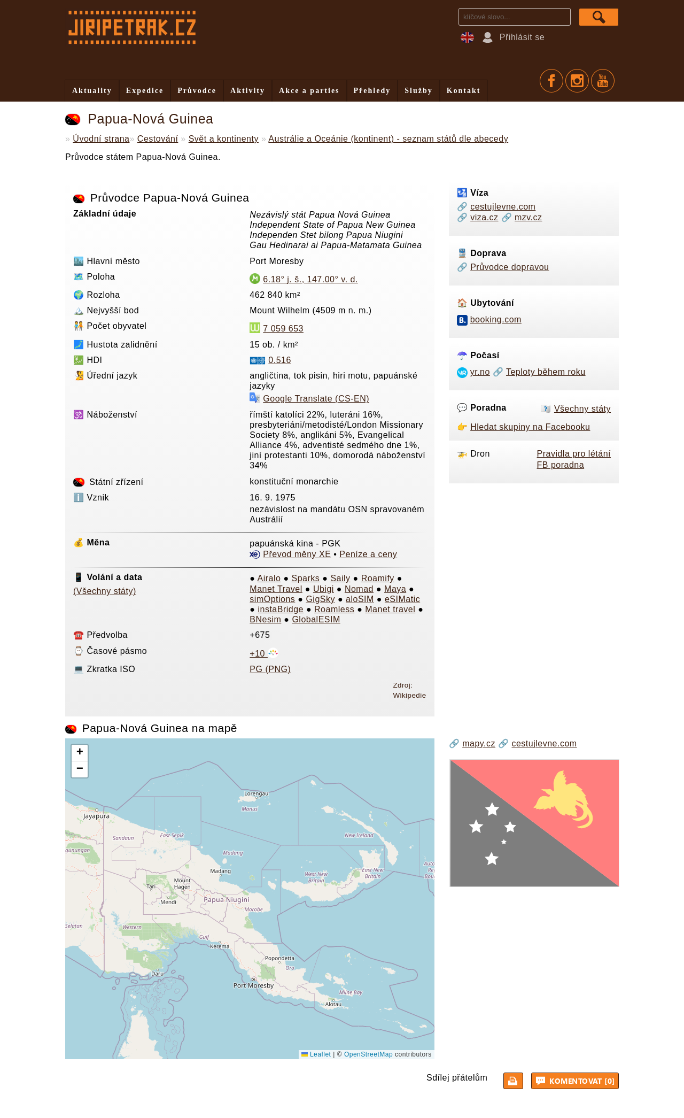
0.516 (279, 360)
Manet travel (390, 609)
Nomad (359, 588)
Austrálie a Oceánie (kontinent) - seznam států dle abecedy (388, 138)
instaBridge (281, 609)
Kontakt (464, 91)
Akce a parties (309, 91)
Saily (340, 578)
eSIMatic (402, 599)
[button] (80, 753)
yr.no (480, 371)
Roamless (334, 609)
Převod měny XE (297, 554)
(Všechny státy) (104, 591)
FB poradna (561, 464)
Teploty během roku (546, 371)
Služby (418, 91)
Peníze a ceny (368, 554)
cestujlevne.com (502, 206)
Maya (395, 588)
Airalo (269, 578)
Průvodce (196, 91)
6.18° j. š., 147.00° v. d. (310, 279)
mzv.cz (528, 217)
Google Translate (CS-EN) (316, 398)
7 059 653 (283, 328)
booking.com (496, 319)
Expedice (145, 91)
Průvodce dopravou (509, 267)
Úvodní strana (101, 138)
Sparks (306, 578)
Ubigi (323, 588)
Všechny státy (582, 408)
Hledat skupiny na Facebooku (530, 426)
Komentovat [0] (576, 1080)
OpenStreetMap (368, 1054)
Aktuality (92, 91)
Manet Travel (276, 588)
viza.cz (484, 217)
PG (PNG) (270, 669)
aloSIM (360, 599)
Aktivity (247, 91)
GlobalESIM (316, 619)
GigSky (320, 599)
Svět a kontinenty (224, 138)
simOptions (272, 599)
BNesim (265, 619)
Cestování (157, 138)
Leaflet (316, 1054)
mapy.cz (478, 743)
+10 (264, 653)
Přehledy (372, 91)
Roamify (377, 578)
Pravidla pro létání (574, 453)
